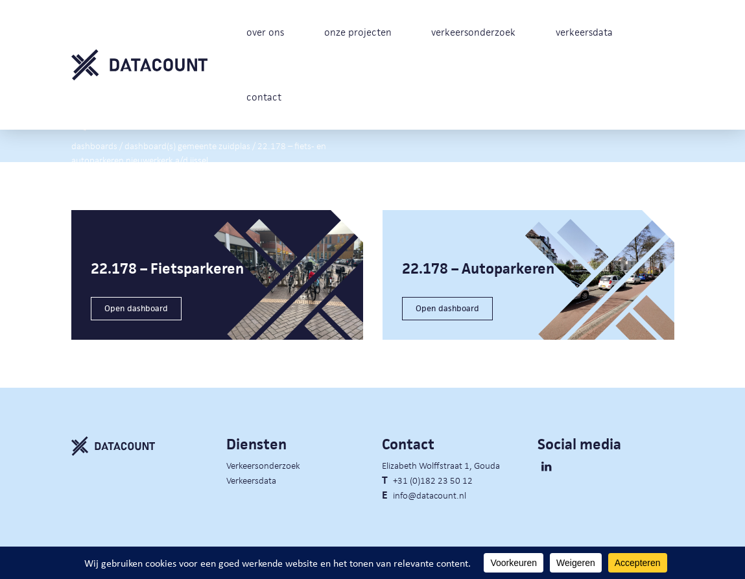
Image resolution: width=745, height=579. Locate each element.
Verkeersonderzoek (263, 464)
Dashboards (94, 144)
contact (263, 97)
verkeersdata (584, 32)
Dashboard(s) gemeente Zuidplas (187, 144)
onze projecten (358, 32)
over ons (265, 32)
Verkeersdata (251, 479)
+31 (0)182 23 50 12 (433, 479)
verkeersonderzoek (473, 32)
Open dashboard (136, 308)
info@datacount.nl (429, 494)
